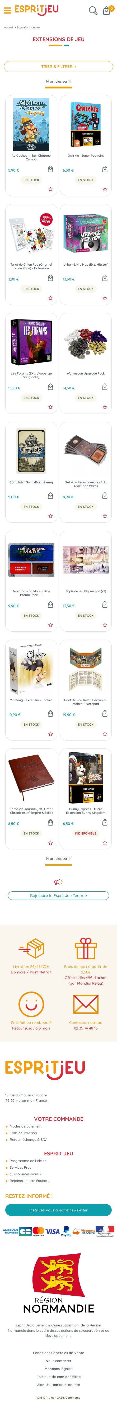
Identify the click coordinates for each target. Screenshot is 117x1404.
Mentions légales (58, 1369)
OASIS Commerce (68, 1397)
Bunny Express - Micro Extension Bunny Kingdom (85, 811)
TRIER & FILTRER (57, 66)
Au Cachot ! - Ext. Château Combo (31, 157)
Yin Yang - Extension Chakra (31, 700)
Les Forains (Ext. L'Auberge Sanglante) (31, 375)
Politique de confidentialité (58, 1377)
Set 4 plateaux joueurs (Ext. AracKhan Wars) (85, 484)
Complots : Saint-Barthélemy (31, 482)
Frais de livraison (23, 1133)
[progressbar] (58, 87)
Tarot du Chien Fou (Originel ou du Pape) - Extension (31, 266)
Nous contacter (58, 1361)
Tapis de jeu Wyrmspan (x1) (86, 591)
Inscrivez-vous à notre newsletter (58, 1210)
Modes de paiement (25, 1126)
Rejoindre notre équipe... (29, 1180)
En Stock (31, 180)
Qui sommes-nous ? (25, 1174)
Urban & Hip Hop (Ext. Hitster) (85, 264)
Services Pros (20, 1167)
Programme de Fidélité (27, 1161)
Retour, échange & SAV (28, 1139)
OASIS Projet (45, 1397)
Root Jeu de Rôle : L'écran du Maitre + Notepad (85, 702)
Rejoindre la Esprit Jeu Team (57, 895)
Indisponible (85, 833)
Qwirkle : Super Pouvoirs (86, 156)
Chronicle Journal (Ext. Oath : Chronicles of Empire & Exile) (31, 811)
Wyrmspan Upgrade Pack (86, 373)
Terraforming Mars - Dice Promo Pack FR (31, 593)
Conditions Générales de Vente (58, 1353)
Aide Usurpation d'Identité (58, 1384)
